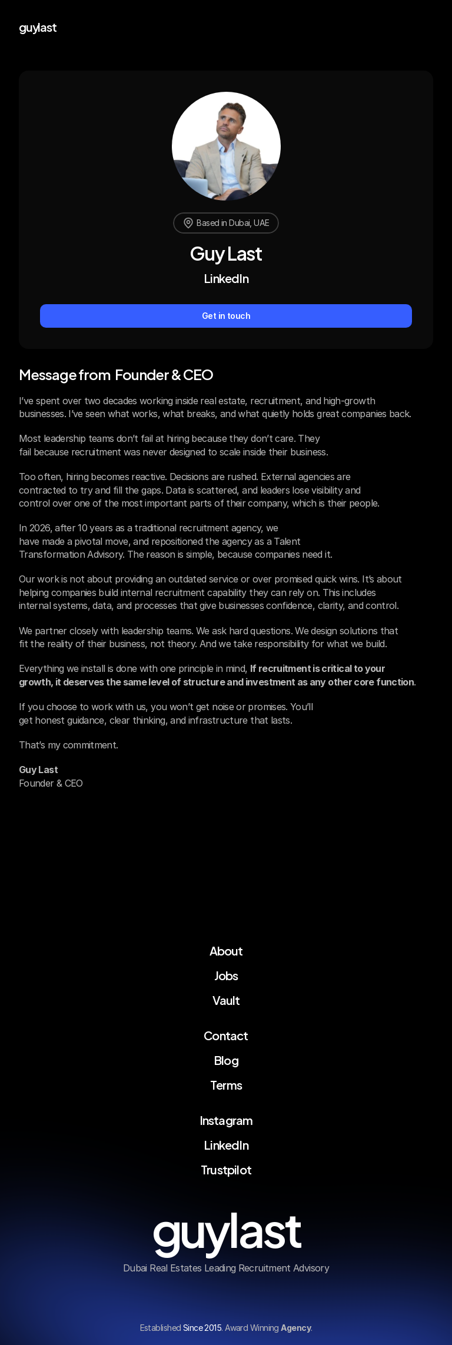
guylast (37, 26)
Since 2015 (202, 1328)
